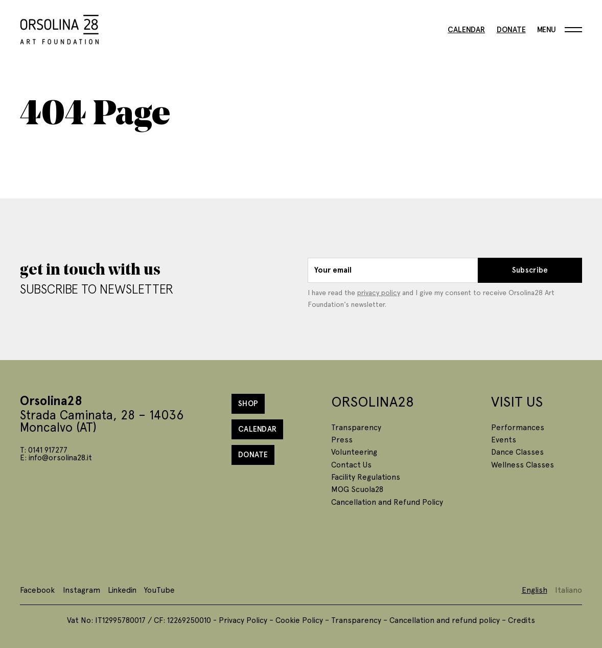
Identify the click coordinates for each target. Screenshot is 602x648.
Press (342, 439)
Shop (248, 403)
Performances (517, 426)
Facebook (37, 589)
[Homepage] (59, 28)
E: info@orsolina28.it (56, 457)
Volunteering (354, 451)
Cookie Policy (299, 619)
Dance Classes (517, 451)
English (534, 589)
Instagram (81, 589)
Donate (511, 30)
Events (503, 439)
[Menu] (559, 30)
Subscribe (530, 269)
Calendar (466, 30)
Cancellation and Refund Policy (387, 501)
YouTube (159, 589)
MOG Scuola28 (357, 488)
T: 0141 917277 (43, 449)
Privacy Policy (243, 619)
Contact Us (351, 464)
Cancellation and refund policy (444, 619)
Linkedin (122, 589)
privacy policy (378, 292)
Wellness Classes (522, 464)
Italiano (568, 589)
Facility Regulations (365, 476)
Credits (521, 619)
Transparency (356, 426)
